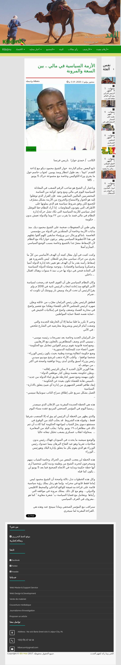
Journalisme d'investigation (22, 610)
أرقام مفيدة (102, 49)
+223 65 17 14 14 (26, 639)
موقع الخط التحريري (20, 536)
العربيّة (95, 42)
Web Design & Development (23, 593)
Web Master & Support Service (24, 587)
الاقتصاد (20, 49)
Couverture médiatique (20, 605)
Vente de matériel (18, 599)
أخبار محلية (35, 49)
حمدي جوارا (31, 149)
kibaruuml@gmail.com (28, 647)
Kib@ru (6, 49)
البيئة (61, 49)
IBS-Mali (23, 653)
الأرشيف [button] (87, 49)
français (88, 42)
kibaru (36, 81)
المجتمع (50, 49)
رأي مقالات (73, 49)
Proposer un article (18, 616)
